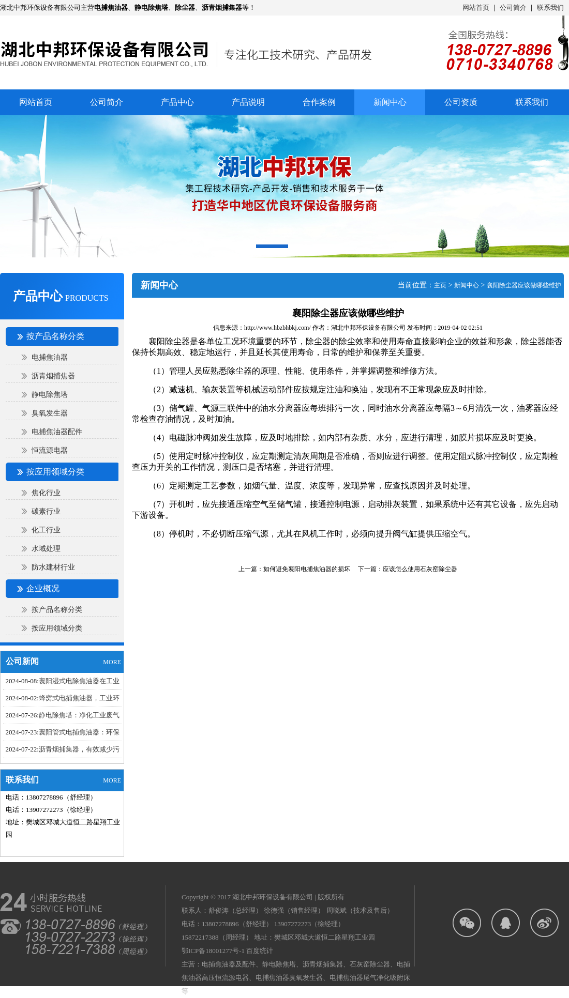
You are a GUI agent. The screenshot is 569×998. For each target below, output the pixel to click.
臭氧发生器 (50, 413)
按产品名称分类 (57, 609)
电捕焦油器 (50, 357)
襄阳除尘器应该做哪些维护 (524, 285)
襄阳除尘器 (169, 341)
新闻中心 (466, 285)
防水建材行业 (53, 567)
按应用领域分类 (57, 628)
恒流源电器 (50, 450)
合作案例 (319, 102)
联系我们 (550, 7)
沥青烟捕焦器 (53, 376)
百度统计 (259, 951)
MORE (112, 662)
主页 (440, 285)
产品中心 (177, 102)
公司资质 (460, 102)
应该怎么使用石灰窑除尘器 (420, 569)
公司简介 (513, 7)
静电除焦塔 (50, 394)
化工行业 (46, 530)
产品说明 (248, 102)
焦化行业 (46, 493)
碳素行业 (46, 511)
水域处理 (46, 548)
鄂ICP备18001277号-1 (213, 951)
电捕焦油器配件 (57, 432)
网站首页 (475, 7)
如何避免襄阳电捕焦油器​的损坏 (306, 569)
